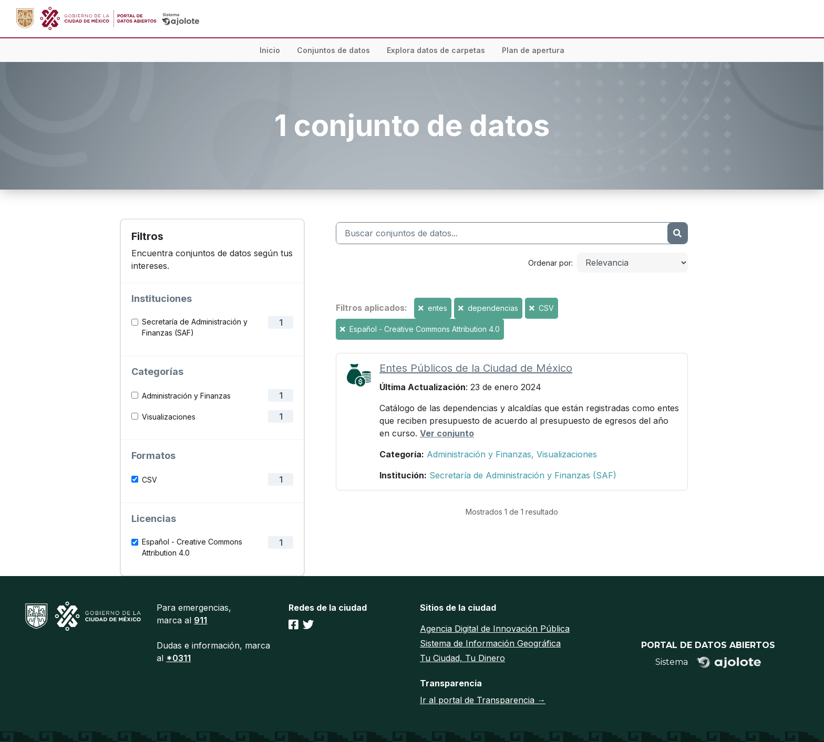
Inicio (270, 50)
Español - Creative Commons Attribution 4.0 (192, 547)
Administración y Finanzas (186, 395)
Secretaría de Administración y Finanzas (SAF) (195, 327)
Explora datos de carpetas (436, 50)
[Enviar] (677, 233)
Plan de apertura (533, 50)
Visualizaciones (168, 416)
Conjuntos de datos (333, 50)
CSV (149, 479)
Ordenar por (549, 262)
